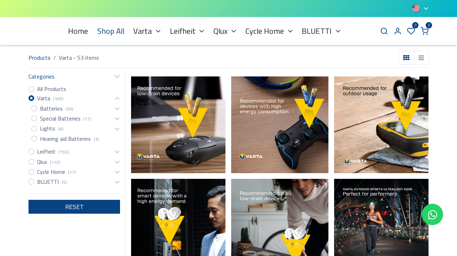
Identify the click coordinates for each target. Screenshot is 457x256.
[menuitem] (78, 31)
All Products (51, 89)
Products (39, 57)
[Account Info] (397, 31)
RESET (74, 207)
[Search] (384, 31)
